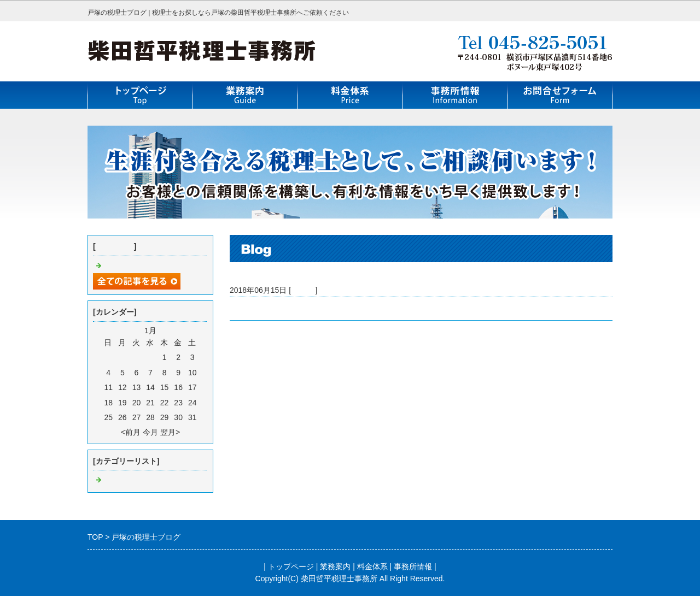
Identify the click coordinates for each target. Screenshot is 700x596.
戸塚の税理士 (253, 308)
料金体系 (372, 566)
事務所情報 (413, 566)
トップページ (291, 566)
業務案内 (335, 566)
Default (303, 290)
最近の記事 (115, 246)
